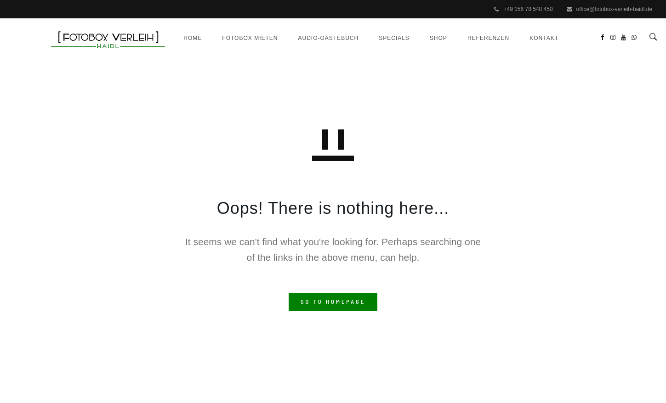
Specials (385, 68)
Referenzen (479, 68)
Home (183, 68)
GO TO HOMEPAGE (333, 329)
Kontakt (534, 68)
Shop (429, 68)
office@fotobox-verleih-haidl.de (614, 9)
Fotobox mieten (240, 68)
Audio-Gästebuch (319, 68)
